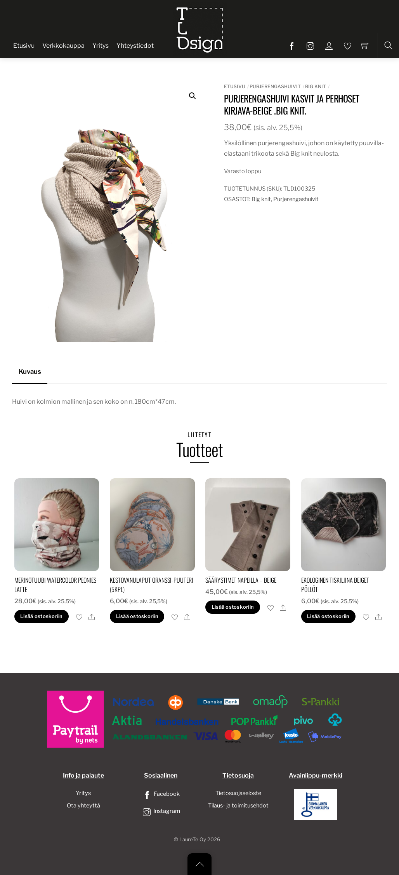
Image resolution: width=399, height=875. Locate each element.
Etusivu (24, 45)
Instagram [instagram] (160, 810)
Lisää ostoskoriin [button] (41, 616)
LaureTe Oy (192, 839)
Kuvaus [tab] (30, 371)
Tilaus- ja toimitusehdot (238, 805)
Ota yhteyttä (83, 805)
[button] (193, 96)
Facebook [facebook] (161, 793)
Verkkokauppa (63, 45)
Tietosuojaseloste (238, 793)
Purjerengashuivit (275, 86)
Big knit (315, 86)
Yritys (100, 45)
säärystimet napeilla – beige (240, 580)
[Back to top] (199, 864)
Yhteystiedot (135, 45)
